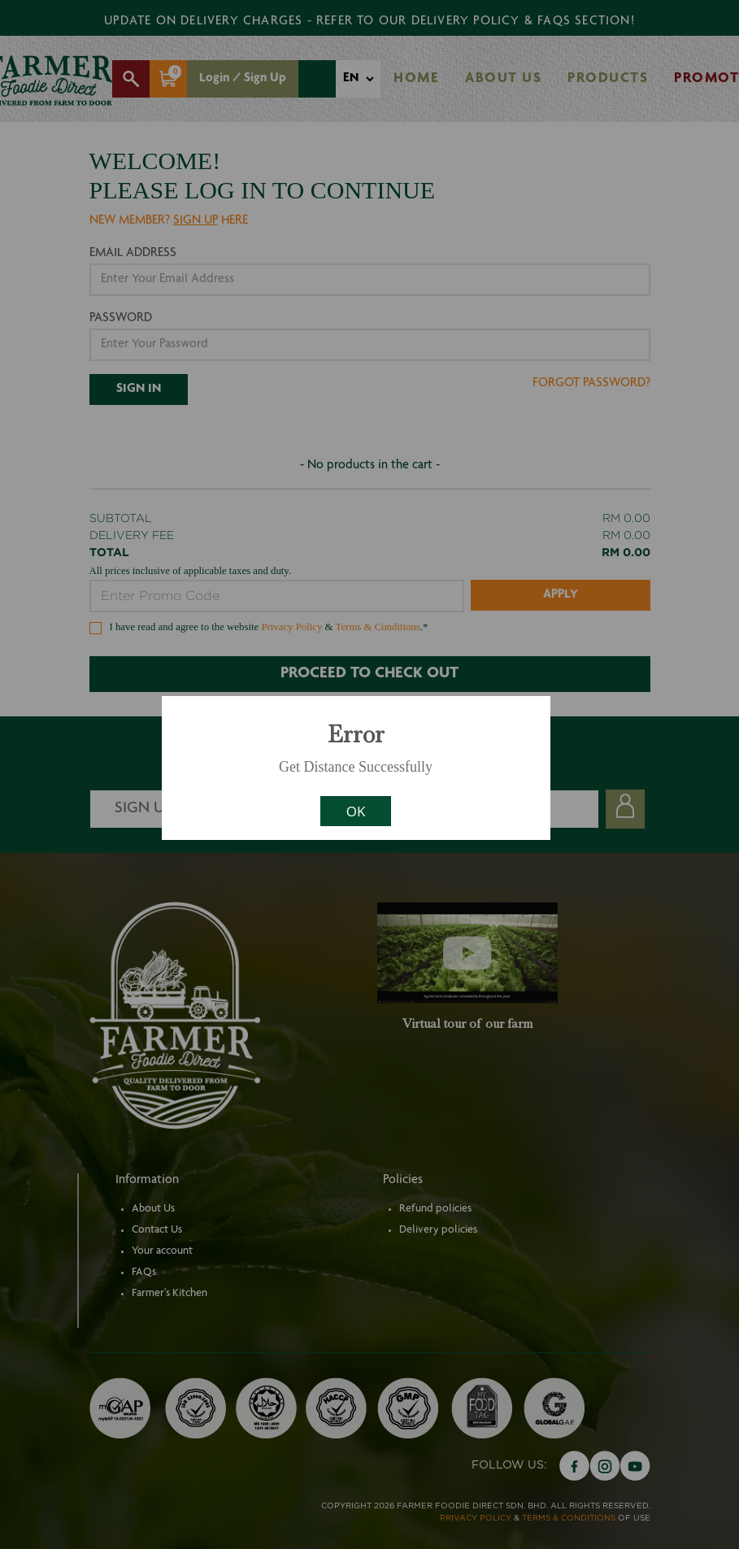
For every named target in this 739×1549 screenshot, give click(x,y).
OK (356, 811)
